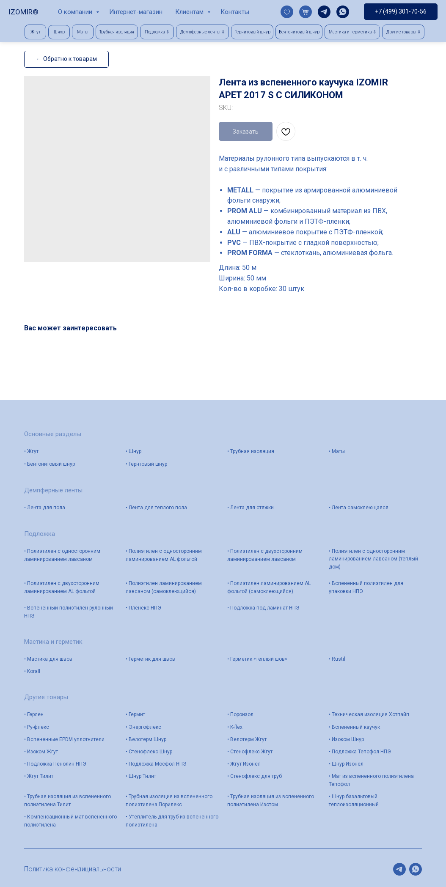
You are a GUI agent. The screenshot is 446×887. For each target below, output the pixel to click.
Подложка (39, 534)
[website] (287, 11)
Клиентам (190, 12)
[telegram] (324, 11)
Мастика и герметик (53, 641)
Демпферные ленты (53, 490)
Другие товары (46, 697)
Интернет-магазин (135, 12)
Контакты (234, 12)
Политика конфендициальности (72, 869)
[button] (157, 32)
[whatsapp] (342, 11)
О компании (76, 12)
